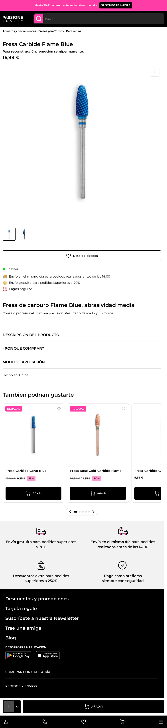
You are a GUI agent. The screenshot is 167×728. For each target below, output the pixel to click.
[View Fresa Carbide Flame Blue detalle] (24, 234)
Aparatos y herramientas (19, 31)
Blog (10, 638)
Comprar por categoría (27, 672)
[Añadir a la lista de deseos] (82, 255)
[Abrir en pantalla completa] (154, 71)
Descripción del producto (31, 335)
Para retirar (73, 31)
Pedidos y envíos (21, 686)
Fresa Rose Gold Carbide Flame (96, 471)
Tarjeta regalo (21, 608)
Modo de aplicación (24, 362)
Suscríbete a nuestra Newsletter (42, 618)
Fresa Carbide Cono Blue (26, 471)
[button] (70, 511)
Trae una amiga (23, 628)
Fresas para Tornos (51, 31)
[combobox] (98, 18)
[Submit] (38, 18)
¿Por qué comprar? (23, 348)
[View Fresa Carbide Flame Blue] (9, 234)
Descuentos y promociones (37, 598)
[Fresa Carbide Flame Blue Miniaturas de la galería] (17, 234)
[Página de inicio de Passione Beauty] (13, 19)
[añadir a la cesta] (93, 706)
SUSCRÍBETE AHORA (115, 5)
